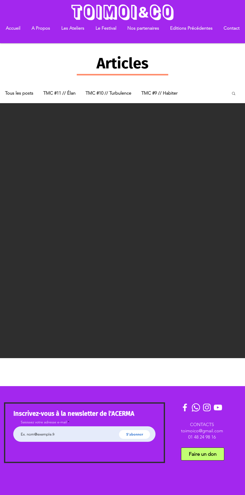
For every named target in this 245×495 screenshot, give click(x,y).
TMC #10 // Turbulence (108, 93)
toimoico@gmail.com (202, 431)
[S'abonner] (134, 434)
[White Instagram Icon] (207, 407)
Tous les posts (19, 93)
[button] (41, 28)
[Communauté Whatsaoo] (196, 407)
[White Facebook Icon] (185, 407)
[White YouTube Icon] (218, 407)
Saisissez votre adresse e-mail (44, 422)
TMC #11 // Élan (59, 93)
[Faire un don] (202, 454)
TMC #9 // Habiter (159, 93)
